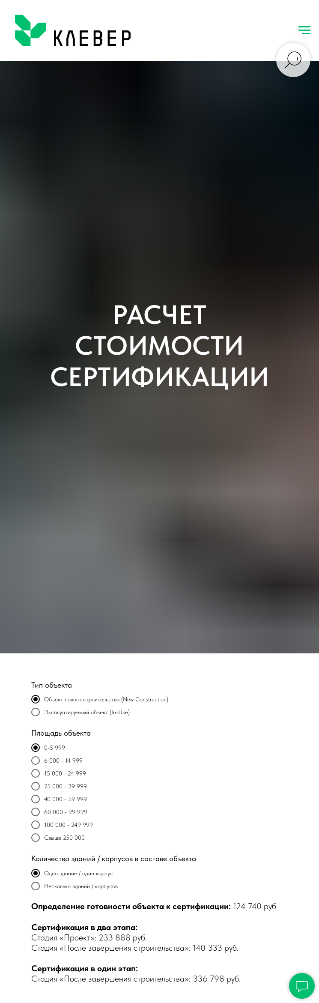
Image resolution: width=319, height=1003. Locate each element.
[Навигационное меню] (304, 30)
